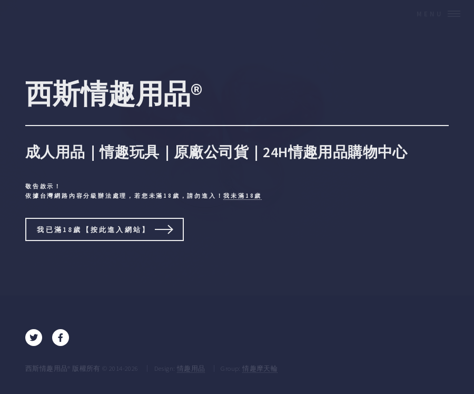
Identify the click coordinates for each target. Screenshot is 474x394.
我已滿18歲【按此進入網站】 (93, 229)
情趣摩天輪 (260, 368)
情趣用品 (191, 368)
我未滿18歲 (242, 195)
